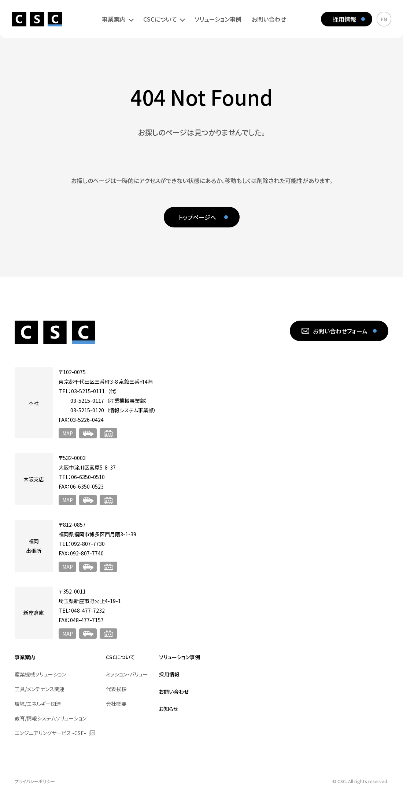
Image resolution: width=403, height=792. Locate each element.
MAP (67, 433)
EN (384, 19)
